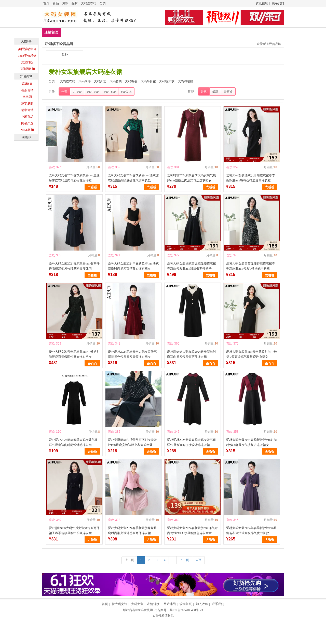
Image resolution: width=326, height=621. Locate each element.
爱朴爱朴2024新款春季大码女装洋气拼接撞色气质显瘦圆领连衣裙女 (132, 354)
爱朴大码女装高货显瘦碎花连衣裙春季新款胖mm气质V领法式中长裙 (250, 266)
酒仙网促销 (27, 69)
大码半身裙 (188, 32)
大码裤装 (164, 32)
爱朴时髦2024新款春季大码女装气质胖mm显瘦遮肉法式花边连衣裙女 (191, 178)
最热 (204, 92)
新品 (56, 3)
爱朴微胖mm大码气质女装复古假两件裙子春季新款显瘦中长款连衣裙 (74, 530)
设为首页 (186, 604)
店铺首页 (51, 32)
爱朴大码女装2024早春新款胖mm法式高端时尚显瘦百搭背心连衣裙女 (133, 266)
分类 (103, 3)
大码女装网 (145, 610)
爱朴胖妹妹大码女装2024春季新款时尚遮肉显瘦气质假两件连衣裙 (191, 354)
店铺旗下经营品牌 (59, 44)
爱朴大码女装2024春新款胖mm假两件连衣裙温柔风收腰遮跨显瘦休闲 (74, 266)
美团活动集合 (27, 49)
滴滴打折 (27, 62)
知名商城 (26, 76)
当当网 (27, 97)
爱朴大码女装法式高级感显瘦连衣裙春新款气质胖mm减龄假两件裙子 (191, 266)
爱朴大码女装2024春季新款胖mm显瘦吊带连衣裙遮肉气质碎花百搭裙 (74, 178)
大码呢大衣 (214, 32)
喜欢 (52, 167)
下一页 (184, 560)
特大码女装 (119, 604)
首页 (46, 3)
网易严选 (27, 123)
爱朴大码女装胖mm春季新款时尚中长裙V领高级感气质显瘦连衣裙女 (251, 354)
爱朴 (65, 54)
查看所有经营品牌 (269, 44)
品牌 (75, 3)
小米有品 (27, 116)
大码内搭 (97, 32)
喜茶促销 (27, 90)
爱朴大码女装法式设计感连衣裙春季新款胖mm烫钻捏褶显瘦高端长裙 (250, 178)
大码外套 (120, 32)
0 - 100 (77, 92)
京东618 (27, 83)
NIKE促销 (27, 130)
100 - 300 (93, 92)
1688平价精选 (27, 55)
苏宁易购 (27, 103)
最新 (215, 92)
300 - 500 (110, 92)
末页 (198, 560)
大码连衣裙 (88, 3)
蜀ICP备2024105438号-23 (186, 610)
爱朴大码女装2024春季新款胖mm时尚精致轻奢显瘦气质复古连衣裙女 (251, 442)
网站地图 (170, 604)
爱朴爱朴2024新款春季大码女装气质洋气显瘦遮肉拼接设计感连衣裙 (191, 442)
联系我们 (278, 3)
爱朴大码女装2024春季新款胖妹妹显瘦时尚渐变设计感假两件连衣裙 (132, 530)
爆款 (65, 3)
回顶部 (26, 137)
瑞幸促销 (27, 110)
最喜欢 (228, 92)
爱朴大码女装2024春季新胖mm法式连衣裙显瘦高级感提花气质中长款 (133, 178)
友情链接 (153, 604)
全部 (64, 92)
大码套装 (142, 32)
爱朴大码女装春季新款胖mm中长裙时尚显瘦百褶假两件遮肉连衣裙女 (74, 354)
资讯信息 (262, 3)
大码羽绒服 (239, 32)
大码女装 (137, 604)
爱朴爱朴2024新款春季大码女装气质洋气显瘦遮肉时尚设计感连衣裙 (73, 442)
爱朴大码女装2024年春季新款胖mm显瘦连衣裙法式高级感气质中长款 (251, 530)
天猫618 (26, 41)
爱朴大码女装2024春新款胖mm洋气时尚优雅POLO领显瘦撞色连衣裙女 (192, 530)
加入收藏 (202, 604)
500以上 (126, 92)
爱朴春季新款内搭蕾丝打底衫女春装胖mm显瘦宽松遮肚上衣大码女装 (132, 442)
